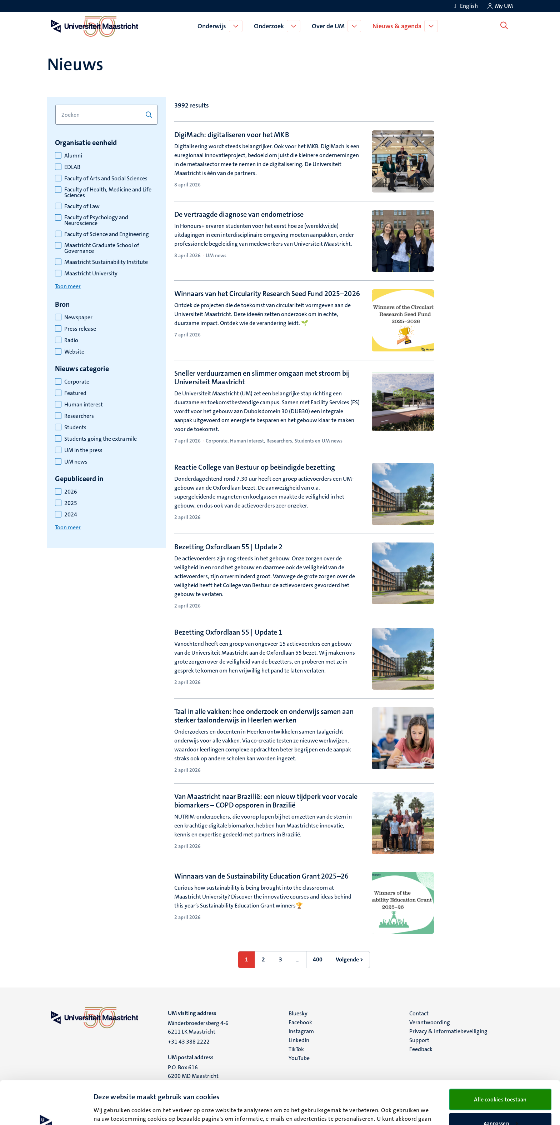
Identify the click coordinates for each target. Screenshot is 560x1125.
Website (74, 352)
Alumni (73, 156)
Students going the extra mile (100, 439)
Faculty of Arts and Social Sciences (106, 178)
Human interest (83, 405)
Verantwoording (429, 1022)
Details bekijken (113, 1106)
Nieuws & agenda (398, 26)
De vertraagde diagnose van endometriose (239, 214)
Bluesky (298, 1013)
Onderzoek (270, 26)
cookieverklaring (341, 1086)
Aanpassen (501, 1082)
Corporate (76, 382)
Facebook (300, 1022)
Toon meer (68, 286)
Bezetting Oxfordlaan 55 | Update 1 (228, 632)
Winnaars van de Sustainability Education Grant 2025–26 (261, 876)
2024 (70, 515)
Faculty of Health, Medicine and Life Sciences (107, 192)
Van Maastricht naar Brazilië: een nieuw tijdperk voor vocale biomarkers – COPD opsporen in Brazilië (266, 801)
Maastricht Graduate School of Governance (101, 248)
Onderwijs (213, 26)
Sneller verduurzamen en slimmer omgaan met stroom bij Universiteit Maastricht (262, 377)
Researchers (79, 416)
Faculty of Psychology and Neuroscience (96, 220)
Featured (75, 393)
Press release (80, 329)
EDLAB (72, 167)
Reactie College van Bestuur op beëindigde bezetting (254, 467)
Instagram (301, 1031)
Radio (71, 340)
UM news (76, 462)
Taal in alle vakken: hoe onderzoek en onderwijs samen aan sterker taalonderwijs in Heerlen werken (264, 716)
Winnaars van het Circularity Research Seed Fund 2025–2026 (267, 293)
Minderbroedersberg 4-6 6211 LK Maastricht (198, 1027)
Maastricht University (91, 273)
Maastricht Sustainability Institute (106, 262)
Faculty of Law (82, 206)
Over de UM (329, 26)
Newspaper (78, 317)
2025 (70, 503)
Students (75, 427)
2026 (70, 492)
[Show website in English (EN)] (464, 5)
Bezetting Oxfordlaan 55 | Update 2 (228, 546)
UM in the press (83, 450)
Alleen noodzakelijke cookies (500, 1106)
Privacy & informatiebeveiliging (448, 1031)
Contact (419, 1013)
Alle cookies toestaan (500, 1058)
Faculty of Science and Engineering (106, 234)
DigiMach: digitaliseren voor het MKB (231, 134)
